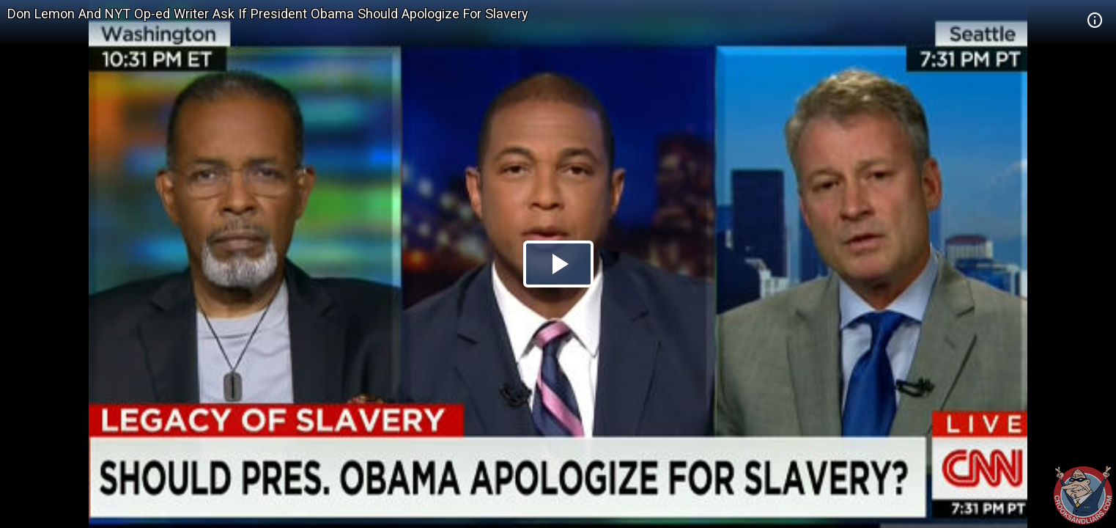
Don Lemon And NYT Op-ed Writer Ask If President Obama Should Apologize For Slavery (267, 13)
